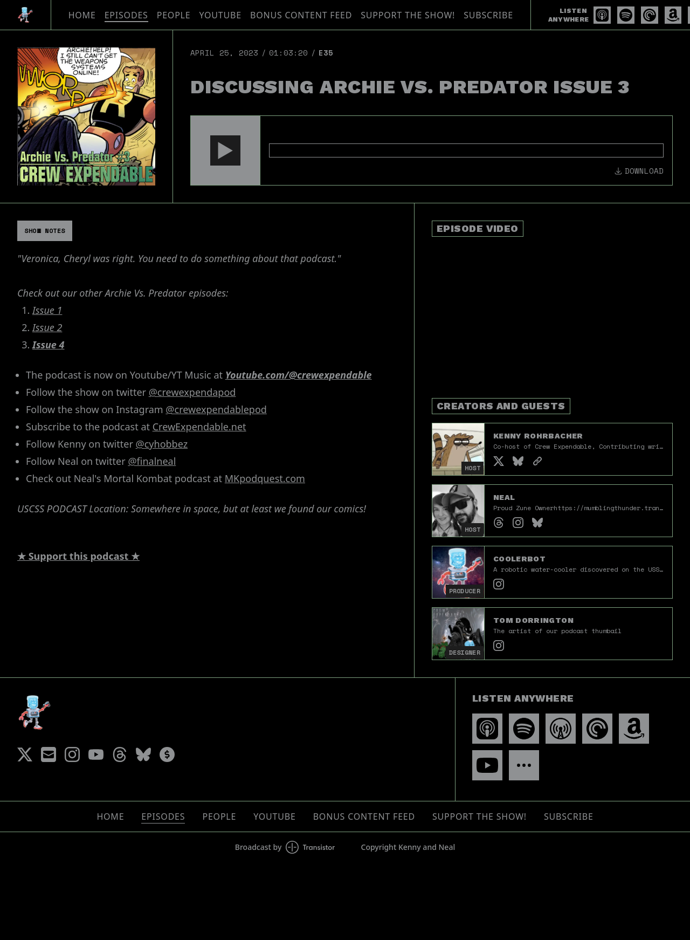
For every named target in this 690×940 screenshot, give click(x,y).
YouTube (220, 15)
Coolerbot (519, 558)
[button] (225, 150)
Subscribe (488, 15)
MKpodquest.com (265, 478)
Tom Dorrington (533, 620)
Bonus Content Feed (301, 15)
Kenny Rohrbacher (538, 436)
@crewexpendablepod (216, 409)
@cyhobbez (162, 443)
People (174, 15)
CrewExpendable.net (199, 426)
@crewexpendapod (192, 392)
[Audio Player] (431, 150)
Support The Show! (408, 15)
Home (82, 15)
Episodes (126, 15)
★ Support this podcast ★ (78, 556)
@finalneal (152, 461)
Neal (504, 497)
